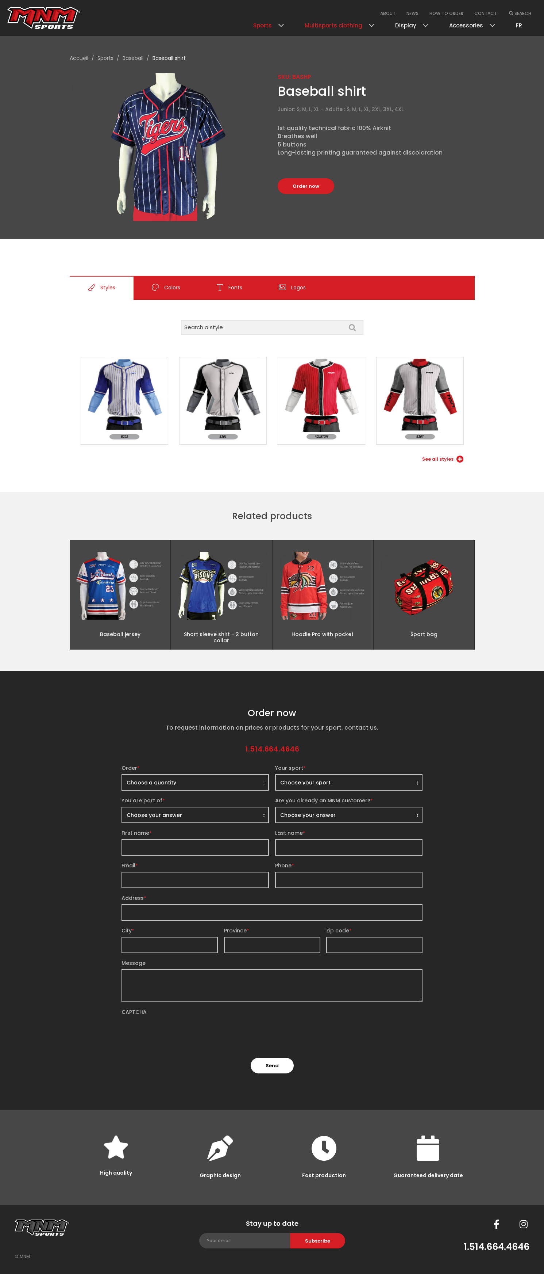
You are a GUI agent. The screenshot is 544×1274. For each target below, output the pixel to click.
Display (405, 25)
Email (129, 865)
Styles (101, 288)
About (388, 13)
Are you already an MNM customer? (324, 800)
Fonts (229, 288)
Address (133, 898)
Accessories (466, 25)
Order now (306, 186)
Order (130, 768)
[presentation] (176, 1032)
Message (133, 963)
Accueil (79, 58)
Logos (292, 288)
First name (136, 833)
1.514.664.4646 (272, 749)
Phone (284, 865)
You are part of (143, 800)
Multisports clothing (333, 25)
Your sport (290, 768)
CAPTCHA (134, 1012)
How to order (446, 13)
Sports (262, 25)
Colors (166, 288)
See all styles (443, 459)
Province (236, 930)
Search (520, 13)
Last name (290, 833)
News (412, 13)
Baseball (133, 58)
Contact (485, 13)
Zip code (339, 930)
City (127, 930)
